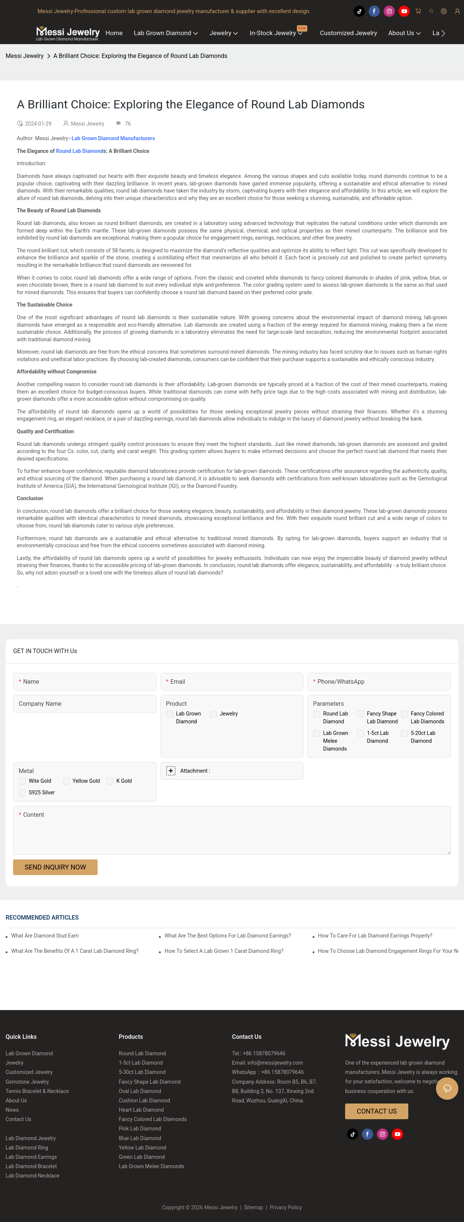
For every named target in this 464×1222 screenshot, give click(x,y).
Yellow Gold (86, 781)
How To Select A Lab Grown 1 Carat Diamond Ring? (224, 951)
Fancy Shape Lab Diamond (150, 1082)
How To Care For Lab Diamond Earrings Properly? (375, 936)
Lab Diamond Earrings (31, 1157)
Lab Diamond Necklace (32, 1176)
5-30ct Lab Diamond (142, 1072)
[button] (443, 33)
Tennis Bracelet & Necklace (37, 1091)
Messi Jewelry (25, 55)
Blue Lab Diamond (140, 1138)
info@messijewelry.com (275, 1063)
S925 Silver (42, 792)
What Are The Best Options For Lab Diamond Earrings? (228, 936)
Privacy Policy (285, 1207)
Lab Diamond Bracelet (31, 1166)
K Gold (124, 781)
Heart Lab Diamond (141, 1110)
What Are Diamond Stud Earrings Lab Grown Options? (45, 936)
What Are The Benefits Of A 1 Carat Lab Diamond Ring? (75, 951)
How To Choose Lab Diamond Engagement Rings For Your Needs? (388, 951)
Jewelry (229, 714)
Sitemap (253, 1207)
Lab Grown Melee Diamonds (335, 741)
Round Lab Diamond (79, 151)
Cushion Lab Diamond (144, 1101)
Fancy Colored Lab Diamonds (153, 1119)
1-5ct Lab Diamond (141, 1063)
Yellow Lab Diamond (142, 1148)
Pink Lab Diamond (140, 1129)
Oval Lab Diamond (140, 1091)
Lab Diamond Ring (27, 1148)
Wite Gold (40, 781)
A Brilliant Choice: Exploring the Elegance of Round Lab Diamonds (140, 55)
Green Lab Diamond (142, 1157)
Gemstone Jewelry (27, 1082)
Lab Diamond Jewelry (31, 1138)
